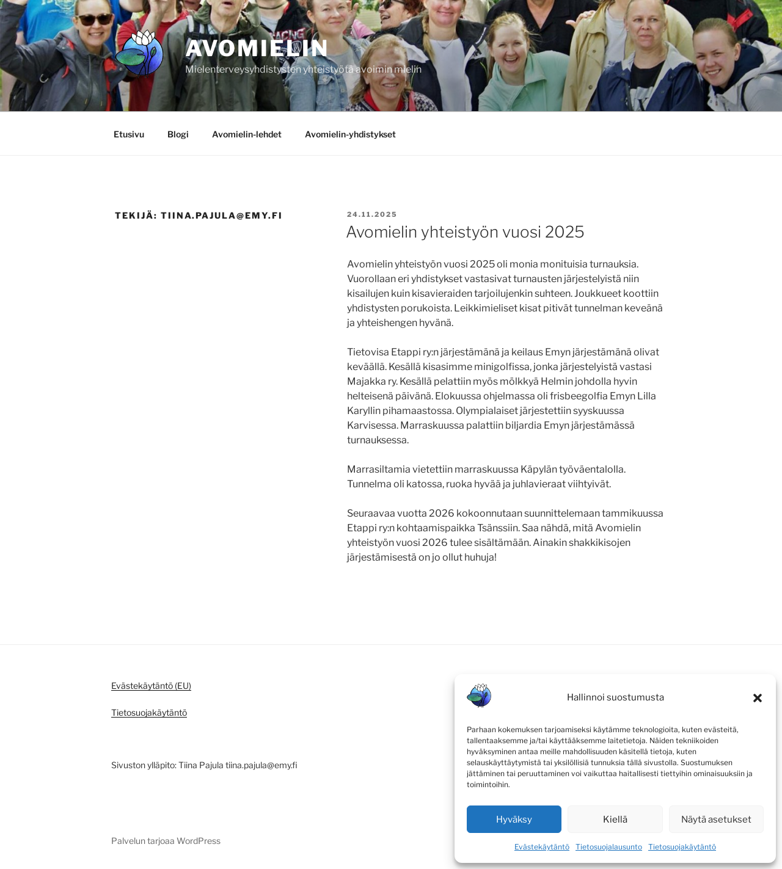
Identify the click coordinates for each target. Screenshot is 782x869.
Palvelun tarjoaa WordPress (166, 840)
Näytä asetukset (716, 819)
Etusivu (129, 134)
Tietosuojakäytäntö (682, 846)
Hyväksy (514, 819)
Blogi (178, 134)
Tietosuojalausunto (609, 846)
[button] (757, 698)
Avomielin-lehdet (247, 134)
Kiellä (615, 819)
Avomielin (257, 48)
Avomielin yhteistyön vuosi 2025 (465, 231)
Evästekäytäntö (541, 846)
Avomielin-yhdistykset (350, 134)
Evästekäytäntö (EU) (151, 685)
